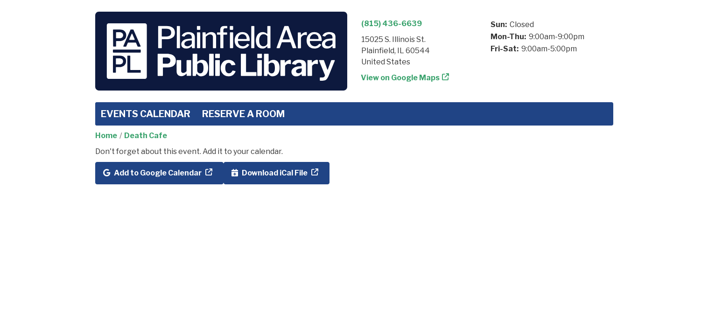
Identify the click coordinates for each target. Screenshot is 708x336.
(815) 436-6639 (391, 23)
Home (106, 135)
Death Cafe (145, 135)
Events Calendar (145, 113)
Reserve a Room (243, 113)
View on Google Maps (400, 77)
